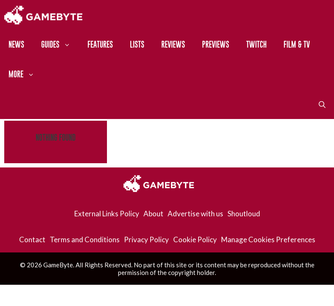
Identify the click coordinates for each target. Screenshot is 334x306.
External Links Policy (106, 213)
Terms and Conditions (85, 239)
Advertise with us (195, 213)
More (25, 74)
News (16, 44)
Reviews (173, 44)
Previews (215, 44)
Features (100, 44)
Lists (137, 44)
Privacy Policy (146, 239)
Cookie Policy (195, 239)
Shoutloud (243, 213)
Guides (60, 45)
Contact (32, 239)
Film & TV (296, 44)
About (153, 213)
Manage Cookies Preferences (268, 239)
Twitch (256, 44)
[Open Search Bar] (322, 104)
